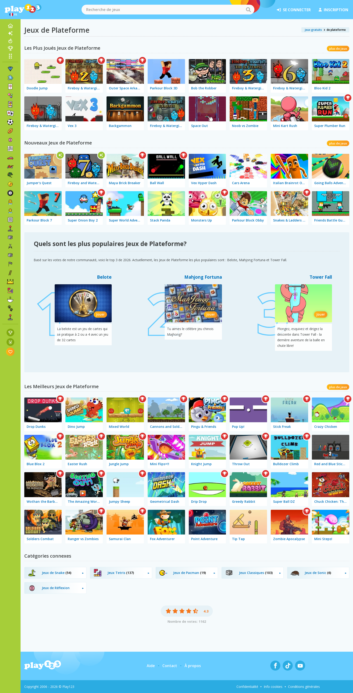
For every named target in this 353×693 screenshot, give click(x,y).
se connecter (294, 9)
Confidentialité (247, 686)
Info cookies (273, 686)
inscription (333, 9)
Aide (151, 665)
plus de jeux (338, 48)
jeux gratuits (313, 30)
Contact (169, 665)
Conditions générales (304, 686)
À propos (193, 665)
